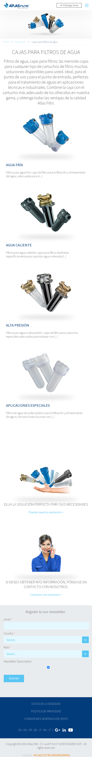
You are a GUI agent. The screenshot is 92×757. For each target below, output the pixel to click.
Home (6, 42)
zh (20, 730)
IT (50, 730)
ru (45, 730)
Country (9, 633)
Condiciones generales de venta (46, 719)
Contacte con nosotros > (46, 594)
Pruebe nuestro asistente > (46, 512)
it (40, 730)
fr (30, 730)
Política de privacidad (46, 711)
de (35, 730)
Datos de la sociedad (46, 704)
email (8, 619)
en (25, 730)
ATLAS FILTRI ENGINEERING (52, 755)
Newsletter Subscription (18, 661)
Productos (20, 42)
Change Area (69, 5)
